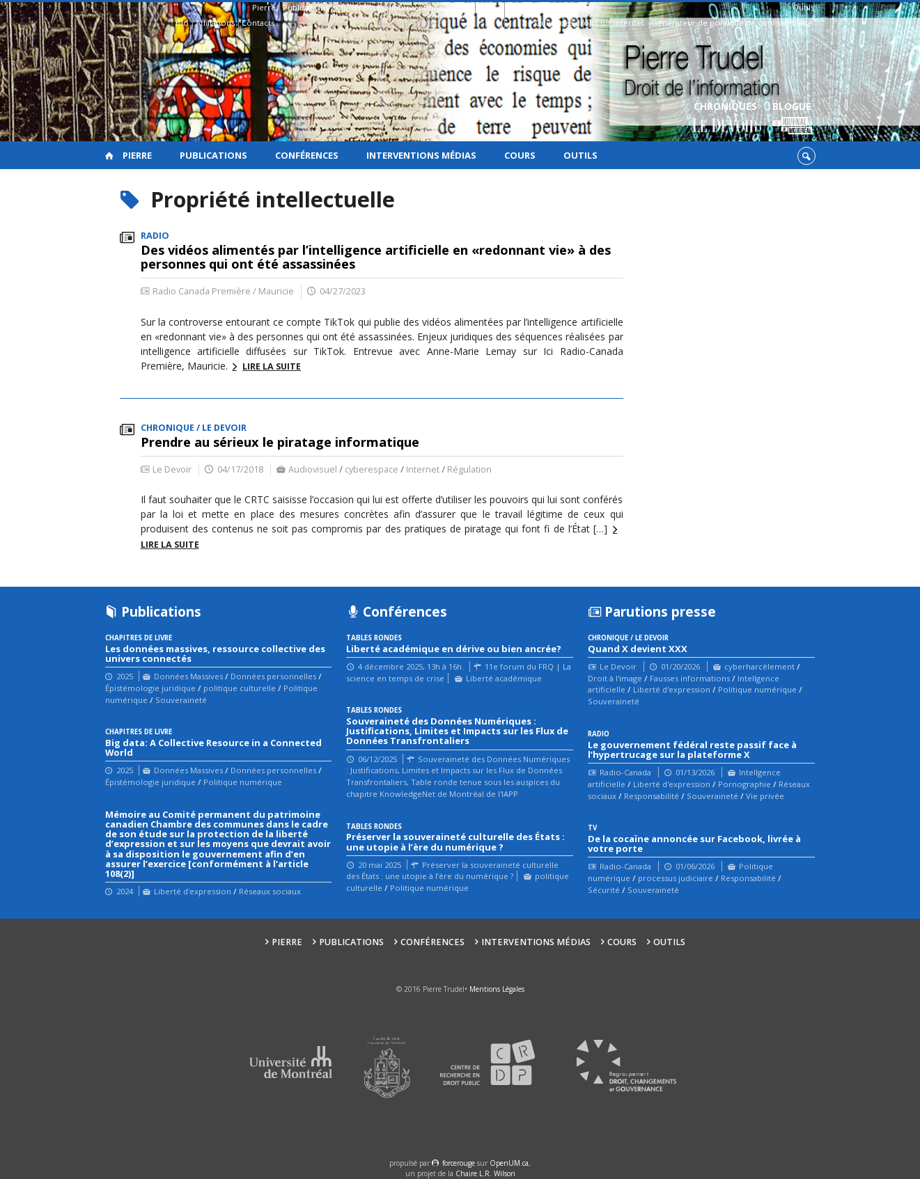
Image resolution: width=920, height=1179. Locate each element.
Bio (182, 22)
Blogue (792, 119)
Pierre (264, 7)
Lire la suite (271, 366)
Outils (803, 7)
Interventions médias (431, 7)
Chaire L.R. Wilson (485, 1173)
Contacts (258, 22)
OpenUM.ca (509, 1163)
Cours (489, 7)
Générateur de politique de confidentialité (732, 22)
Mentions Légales (496, 989)
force (458, 1163)
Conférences (360, 7)
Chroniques (725, 119)
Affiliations (215, 22)
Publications (306, 7)
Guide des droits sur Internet (589, 22)
